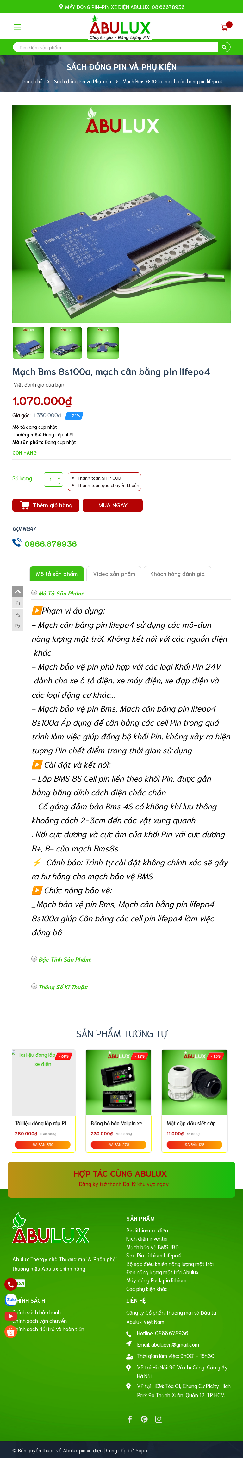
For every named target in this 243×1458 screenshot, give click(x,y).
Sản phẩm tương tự (121, 1033)
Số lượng (22, 477)
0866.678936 (51, 543)
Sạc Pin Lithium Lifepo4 (153, 1254)
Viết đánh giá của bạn (38, 384)
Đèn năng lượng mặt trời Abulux (162, 1270)
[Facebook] (129, 1417)
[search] (121, 47)
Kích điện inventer (147, 1237)
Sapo (141, 1448)
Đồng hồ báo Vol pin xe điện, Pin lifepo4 (138, 1122)
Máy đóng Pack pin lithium (156, 1278)
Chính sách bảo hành (36, 1310)
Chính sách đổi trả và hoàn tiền (48, 1327)
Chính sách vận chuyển (39, 1318)
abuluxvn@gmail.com (175, 1342)
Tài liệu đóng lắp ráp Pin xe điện (54, 1122)
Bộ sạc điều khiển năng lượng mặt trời (170, 1262)
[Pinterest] (144, 1417)
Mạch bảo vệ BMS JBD (152, 1246)
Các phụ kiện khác (147, 1287)
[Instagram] (158, 1417)
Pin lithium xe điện (147, 1229)
